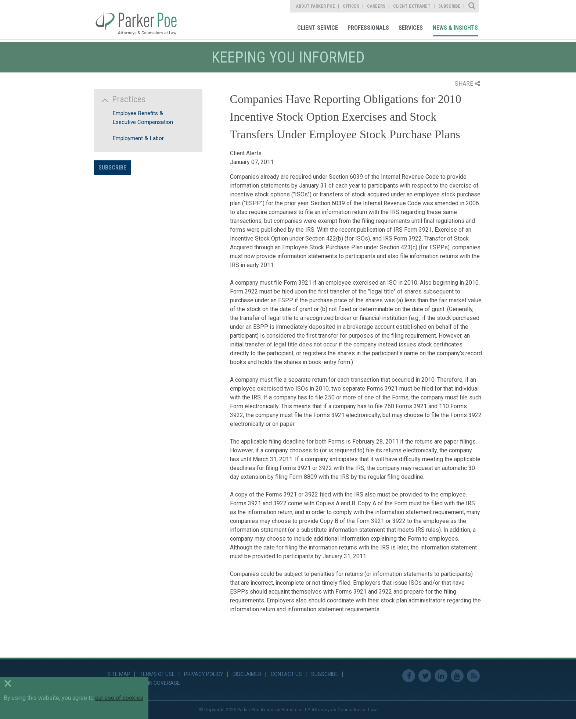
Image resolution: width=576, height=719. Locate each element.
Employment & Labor (138, 138)
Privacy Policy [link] (203, 674)
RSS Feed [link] (473, 675)
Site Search (472, 6)
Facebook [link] (408, 675)
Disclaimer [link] (247, 674)
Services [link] (411, 27)
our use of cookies (119, 697)
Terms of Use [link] (157, 674)
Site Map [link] (118, 674)
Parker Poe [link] (140, 19)
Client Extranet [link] (412, 6)
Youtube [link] (457, 675)
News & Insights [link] (455, 27)
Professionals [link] (368, 27)
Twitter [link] (424, 675)
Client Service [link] (317, 27)
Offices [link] (351, 6)
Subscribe (112, 167)
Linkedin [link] (441, 675)
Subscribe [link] (449, 6)
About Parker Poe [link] (315, 6)
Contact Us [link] (286, 674)
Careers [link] (376, 6)
